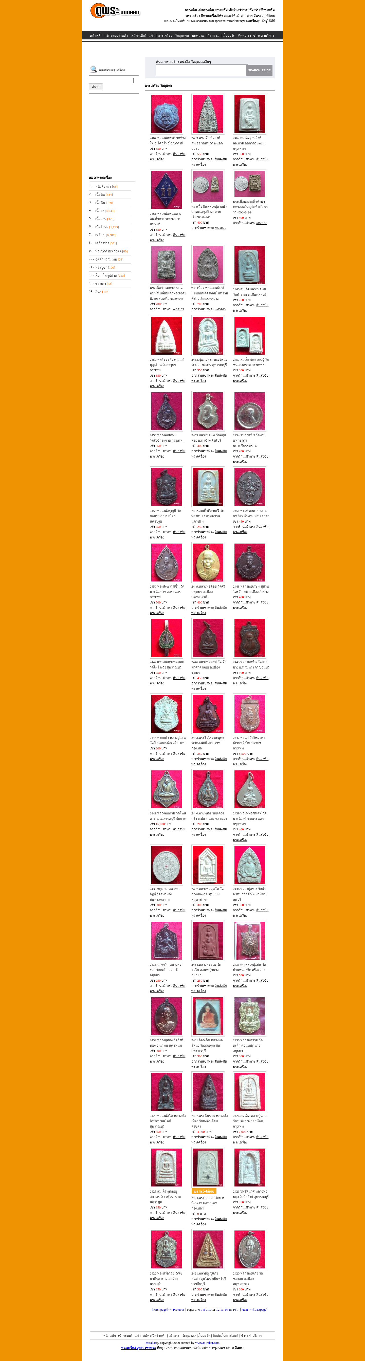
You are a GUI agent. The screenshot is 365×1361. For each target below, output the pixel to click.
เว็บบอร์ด (229, 35)
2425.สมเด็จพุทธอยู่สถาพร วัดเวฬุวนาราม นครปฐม (165, 1197)
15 (230, 1309)
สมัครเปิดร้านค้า (143, 35)
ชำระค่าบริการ (263, 35)
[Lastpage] (260, 1309)
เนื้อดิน (100, 195)
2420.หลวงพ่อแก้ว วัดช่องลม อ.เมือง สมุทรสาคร (248, 1278)
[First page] (160, 1309)
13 (222, 1309)
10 (209, 1309)
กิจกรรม (214, 35)
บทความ (198, 35)
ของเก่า (100, 284)
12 (218, 1309)
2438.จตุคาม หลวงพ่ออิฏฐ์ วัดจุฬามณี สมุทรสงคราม (165, 894)
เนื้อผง (99, 211)
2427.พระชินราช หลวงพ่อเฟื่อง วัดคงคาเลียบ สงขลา (209, 1121)
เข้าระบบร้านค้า (116, 35)
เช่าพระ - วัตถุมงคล (182, 1335)
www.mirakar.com (207, 1343)
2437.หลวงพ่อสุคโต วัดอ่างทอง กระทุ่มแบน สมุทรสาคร (207, 894)
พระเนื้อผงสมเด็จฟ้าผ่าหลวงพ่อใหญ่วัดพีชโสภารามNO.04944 (250, 207)
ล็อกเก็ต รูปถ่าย (106, 275)
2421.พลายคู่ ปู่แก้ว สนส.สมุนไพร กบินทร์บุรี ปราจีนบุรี (208, 1278)
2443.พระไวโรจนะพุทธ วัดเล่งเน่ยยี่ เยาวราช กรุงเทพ (207, 743)
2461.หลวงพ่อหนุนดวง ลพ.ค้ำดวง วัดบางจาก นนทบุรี (165, 219)
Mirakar (150, 1343)
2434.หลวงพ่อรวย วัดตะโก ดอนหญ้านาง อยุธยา (206, 970)
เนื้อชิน (100, 203)
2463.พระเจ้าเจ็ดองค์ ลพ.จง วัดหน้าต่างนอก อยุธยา (207, 143)
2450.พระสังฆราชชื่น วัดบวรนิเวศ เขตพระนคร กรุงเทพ (167, 592)
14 (226, 1309)
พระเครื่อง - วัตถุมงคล (173, 35)
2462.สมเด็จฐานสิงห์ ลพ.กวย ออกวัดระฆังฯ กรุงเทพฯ (248, 143)
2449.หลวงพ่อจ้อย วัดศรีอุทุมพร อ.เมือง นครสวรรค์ (208, 592)
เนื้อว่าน (100, 219)
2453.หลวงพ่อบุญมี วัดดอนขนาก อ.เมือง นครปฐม (165, 516)
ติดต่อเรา (244, 35)
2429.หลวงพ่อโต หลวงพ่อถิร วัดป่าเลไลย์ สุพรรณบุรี (168, 1121)
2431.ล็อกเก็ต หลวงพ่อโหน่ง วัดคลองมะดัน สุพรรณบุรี (207, 1045)
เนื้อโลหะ (101, 227)
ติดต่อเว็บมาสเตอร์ (226, 1335)
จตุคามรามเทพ (106, 259)
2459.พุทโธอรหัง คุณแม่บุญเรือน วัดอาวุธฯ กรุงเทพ (167, 365)
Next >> (247, 1309)
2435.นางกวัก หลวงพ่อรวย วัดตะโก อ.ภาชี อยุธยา (165, 970)
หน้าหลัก (96, 35)
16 (234, 1309)
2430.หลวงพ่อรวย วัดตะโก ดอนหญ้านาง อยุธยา (248, 1045)
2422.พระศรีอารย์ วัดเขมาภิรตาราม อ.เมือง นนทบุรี (166, 1278)
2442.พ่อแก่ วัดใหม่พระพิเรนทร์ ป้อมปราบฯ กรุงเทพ (249, 743)
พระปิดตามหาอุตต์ (108, 251)
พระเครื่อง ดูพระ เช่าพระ (138, 1348)
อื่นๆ (98, 292)
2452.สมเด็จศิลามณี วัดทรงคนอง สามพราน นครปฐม (207, 516)
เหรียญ (100, 235)
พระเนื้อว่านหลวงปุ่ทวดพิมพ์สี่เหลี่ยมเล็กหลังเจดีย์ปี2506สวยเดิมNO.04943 (168, 293)
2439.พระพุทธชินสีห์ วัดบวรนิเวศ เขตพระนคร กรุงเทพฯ (249, 818)
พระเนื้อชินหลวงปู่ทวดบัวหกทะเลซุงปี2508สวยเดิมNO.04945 (209, 212)
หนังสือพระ (103, 186)
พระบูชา (101, 267)
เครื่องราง (102, 243)
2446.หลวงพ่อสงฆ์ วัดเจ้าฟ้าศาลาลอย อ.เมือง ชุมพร (208, 667)
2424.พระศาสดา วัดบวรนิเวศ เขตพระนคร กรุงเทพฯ (208, 1203)
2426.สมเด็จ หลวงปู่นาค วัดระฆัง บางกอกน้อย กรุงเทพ (250, 1121)
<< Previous (177, 1309)
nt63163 (220, 228)
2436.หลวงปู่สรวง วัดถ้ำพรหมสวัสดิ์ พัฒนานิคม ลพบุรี (249, 894)
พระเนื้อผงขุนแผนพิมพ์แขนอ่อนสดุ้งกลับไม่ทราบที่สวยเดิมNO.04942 (209, 293)
